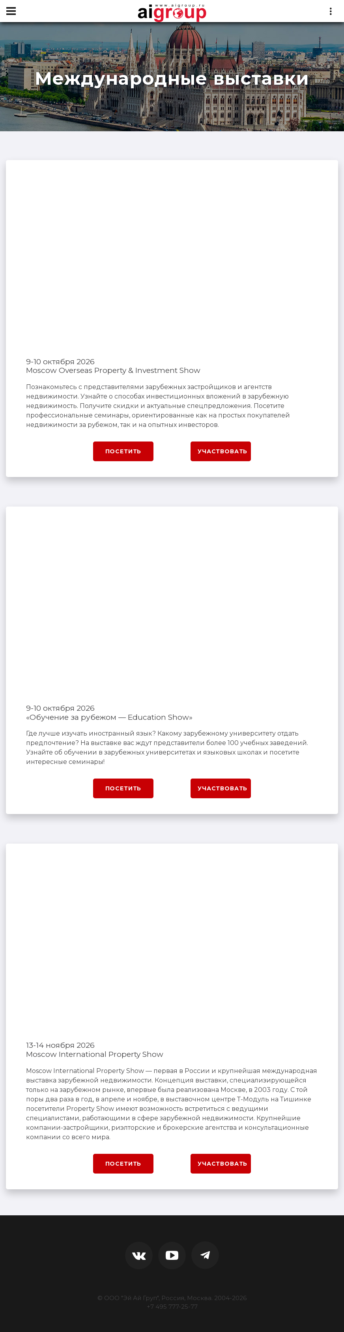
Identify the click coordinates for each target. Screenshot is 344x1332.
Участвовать (222, 451)
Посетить (123, 451)
